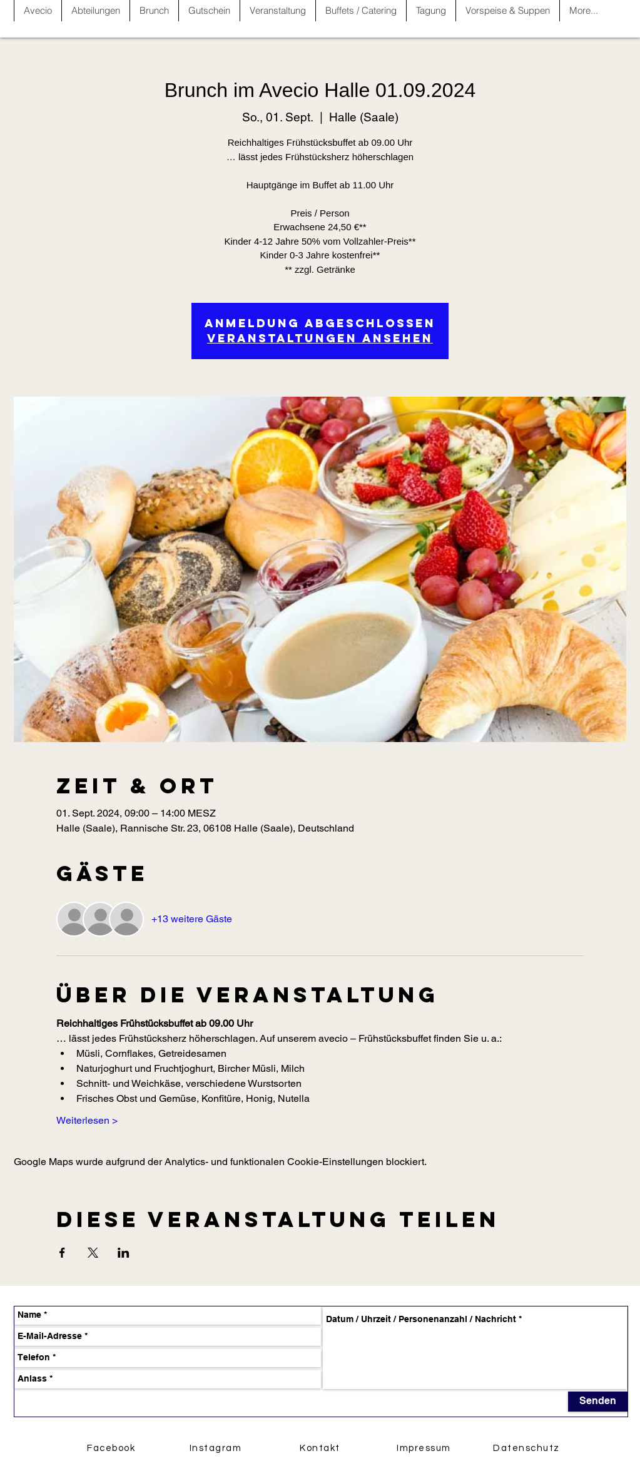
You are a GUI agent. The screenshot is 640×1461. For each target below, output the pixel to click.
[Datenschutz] (528, 1448)
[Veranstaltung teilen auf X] (93, 1253)
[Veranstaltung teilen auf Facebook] (62, 1253)
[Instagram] (217, 1448)
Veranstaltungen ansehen (320, 338)
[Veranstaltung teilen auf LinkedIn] (124, 1253)
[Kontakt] (321, 1448)
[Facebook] (112, 1448)
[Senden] (597, 1402)
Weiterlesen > (87, 1120)
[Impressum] (425, 1448)
